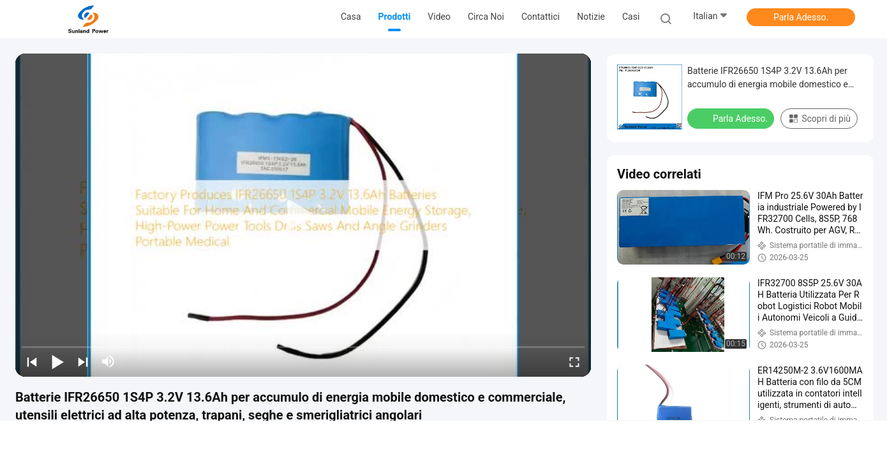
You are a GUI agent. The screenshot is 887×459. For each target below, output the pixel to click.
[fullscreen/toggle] (574, 361)
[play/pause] (57, 361)
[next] (83, 361)
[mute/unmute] (108, 361)
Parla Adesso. (800, 17)
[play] (303, 215)
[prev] (32, 361)
